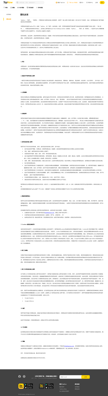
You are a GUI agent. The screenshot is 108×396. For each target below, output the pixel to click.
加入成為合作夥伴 (64, 391)
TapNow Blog (62, 389)
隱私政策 (55, 378)
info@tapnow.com (49, 212)
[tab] (11, 14)
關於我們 (61, 386)
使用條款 (50, 378)
